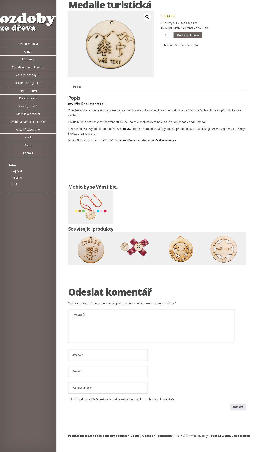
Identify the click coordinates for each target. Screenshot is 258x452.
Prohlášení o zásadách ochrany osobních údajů (103, 440)
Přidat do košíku (188, 35)
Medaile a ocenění (186, 45)
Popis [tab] (77, 87)
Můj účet (16, 171)
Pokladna (17, 178)
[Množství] (167, 35)
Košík (14, 184)
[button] (147, 17)
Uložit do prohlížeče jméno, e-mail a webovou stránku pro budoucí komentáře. (124, 404)
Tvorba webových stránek (230, 440)
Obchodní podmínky (157, 440)
